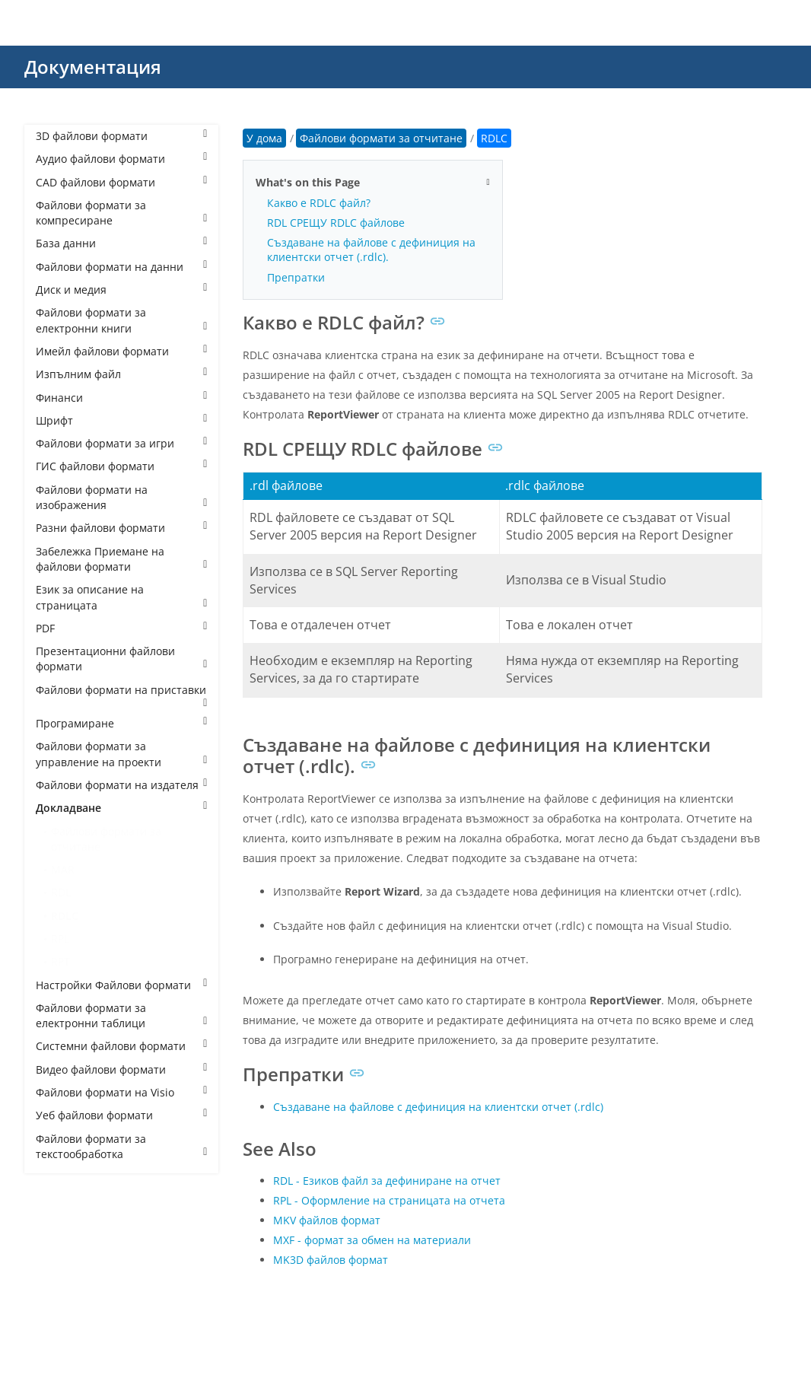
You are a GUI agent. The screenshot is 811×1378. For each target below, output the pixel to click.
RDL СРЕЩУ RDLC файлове (336, 222)
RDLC (64, 916)
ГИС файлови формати (121, 466)
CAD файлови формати (121, 182)
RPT (60, 961)
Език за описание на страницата (121, 597)
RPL (60, 938)
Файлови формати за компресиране (121, 213)
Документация (92, 66)
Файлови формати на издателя (121, 785)
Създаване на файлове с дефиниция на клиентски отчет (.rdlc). (371, 249)
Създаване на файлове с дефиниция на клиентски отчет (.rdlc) (438, 1107)
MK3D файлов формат (330, 1259)
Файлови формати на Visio (121, 1092)
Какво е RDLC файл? (319, 203)
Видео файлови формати (121, 1069)
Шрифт (121, 420)
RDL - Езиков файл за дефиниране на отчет (387, 1180)
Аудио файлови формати (121, 158)
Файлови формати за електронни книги (121, 320)
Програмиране (121, 723)
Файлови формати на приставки (121, 695)
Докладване (121, 807)
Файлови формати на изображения (121, 497)
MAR (63, 869)
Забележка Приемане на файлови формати (121, 559)
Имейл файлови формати (121, 351)
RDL (61, 892)
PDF (121, 628)
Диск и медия (121, 289)
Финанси (121, 397)
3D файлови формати (121, 136)
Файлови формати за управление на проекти (121, 754)
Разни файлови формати (121, 527)
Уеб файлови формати (121, 1115)
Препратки (296, 277)
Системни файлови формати (121, 1046)
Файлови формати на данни (121, 266)
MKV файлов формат (326, 1220)
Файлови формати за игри (121, 443)
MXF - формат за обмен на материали (372, 1240)
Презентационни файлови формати (121, 658)
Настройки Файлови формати (121, 985)
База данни (121, 243)
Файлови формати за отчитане (106, 839)
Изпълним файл (121, 374)
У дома (264, 138)
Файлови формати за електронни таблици (121, 1015)
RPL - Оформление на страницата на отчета (389, 1200)
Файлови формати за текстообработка (121, 1146)
